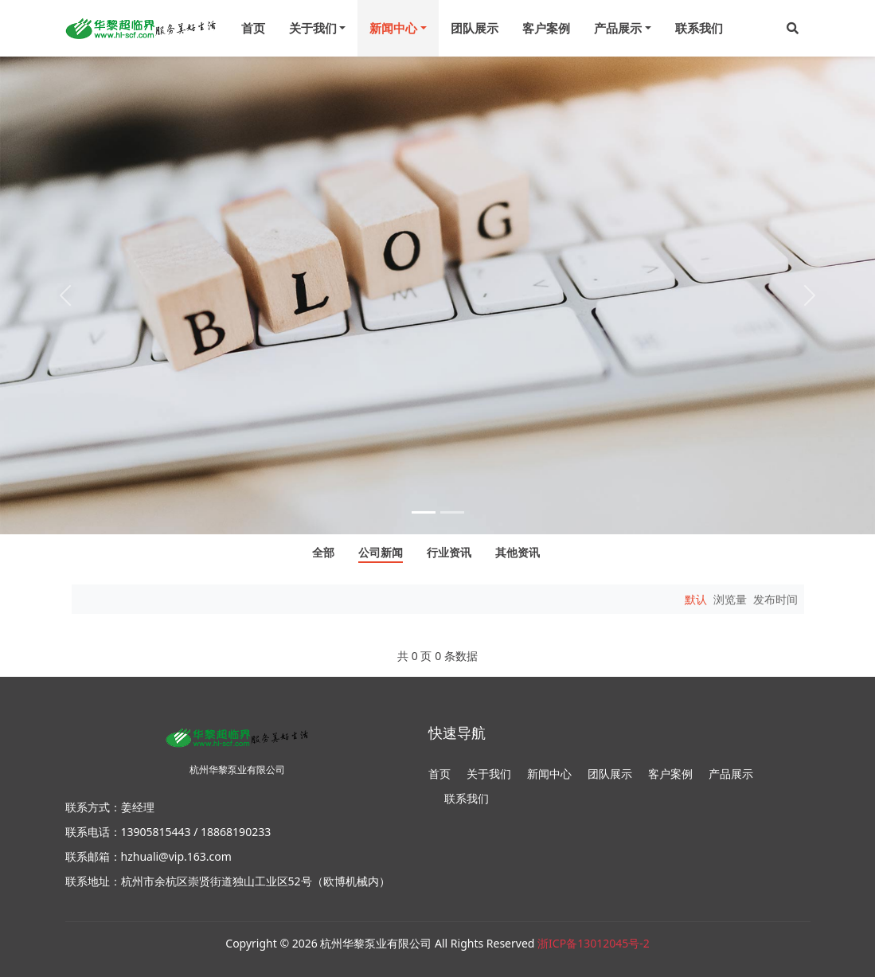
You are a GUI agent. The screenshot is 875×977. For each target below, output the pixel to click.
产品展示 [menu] (618, 28)
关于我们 (489, 773)
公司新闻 (380, 553)
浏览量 (730, 599)
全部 (323, 553)
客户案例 (546, 28)
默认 (696, 599)
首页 (253, 28)
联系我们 (699, 28)
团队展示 (474, 28)
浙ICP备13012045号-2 (593, 943)
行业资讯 (449, 553)
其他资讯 (517, 553)
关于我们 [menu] (313, 28)
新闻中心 (549, 773)
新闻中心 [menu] (393, 28)
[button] (793, 28)
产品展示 (731, 773)
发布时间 (775, 599)
